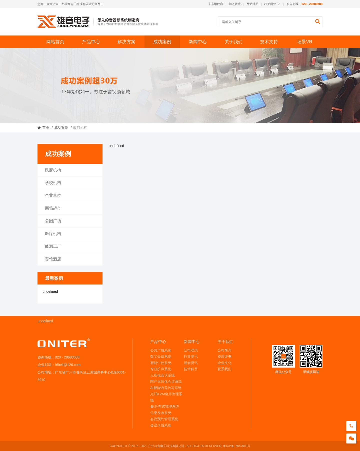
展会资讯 (191, 363)
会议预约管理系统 (164, 419)
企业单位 (53, 195)
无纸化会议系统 (162, 375)
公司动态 (191, 350)
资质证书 (225, 356)
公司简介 (225, 350)
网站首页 (55, 41)
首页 (45, 128)
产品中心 (91, 41)
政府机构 (53, 170)
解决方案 (127, 41)
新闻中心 (198, 41)
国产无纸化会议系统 (166, 382)
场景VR (304, 41)
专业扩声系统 (160, 369)
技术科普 (191, 369)
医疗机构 (53, 234)
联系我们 (225, 369)
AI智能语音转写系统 (166, 388)
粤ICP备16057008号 (236, 446)
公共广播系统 (160, 350)
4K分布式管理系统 (164, 406)
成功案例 (162, 41)
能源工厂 (53, 246)
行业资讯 (191, 356)
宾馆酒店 (53, 259)
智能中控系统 (160, 363)
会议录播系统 (160, 425)
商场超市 (53, 208)
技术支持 (269, 41)
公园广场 (53, 221)
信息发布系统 (160, 413)
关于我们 (233, 41)
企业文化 (225, 363)
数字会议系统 (160, 356)
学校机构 (53, 182)
